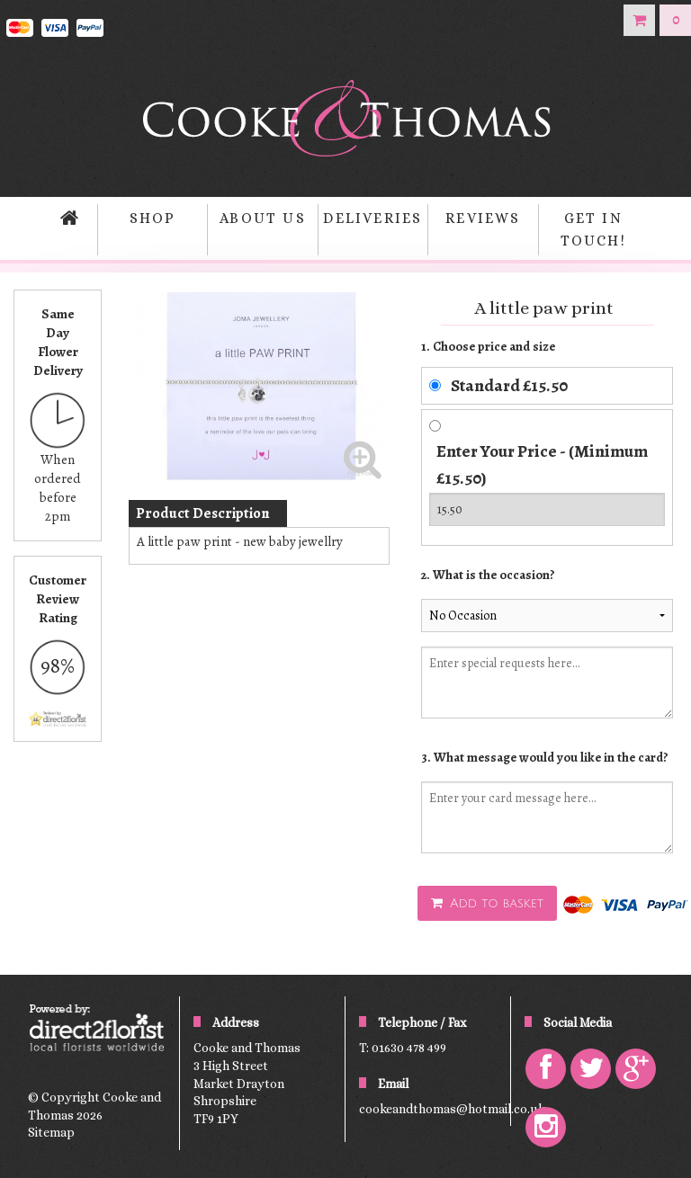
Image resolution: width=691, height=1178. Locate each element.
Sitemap (51, 1132)
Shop (153, 218)
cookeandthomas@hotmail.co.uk (452, 1109)
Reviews (482, 218)
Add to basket (487, 903)
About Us (263, 218)
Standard (509, 385)
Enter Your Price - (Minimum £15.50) (542, 465)
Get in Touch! (593, 230)
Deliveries (372, 218)
